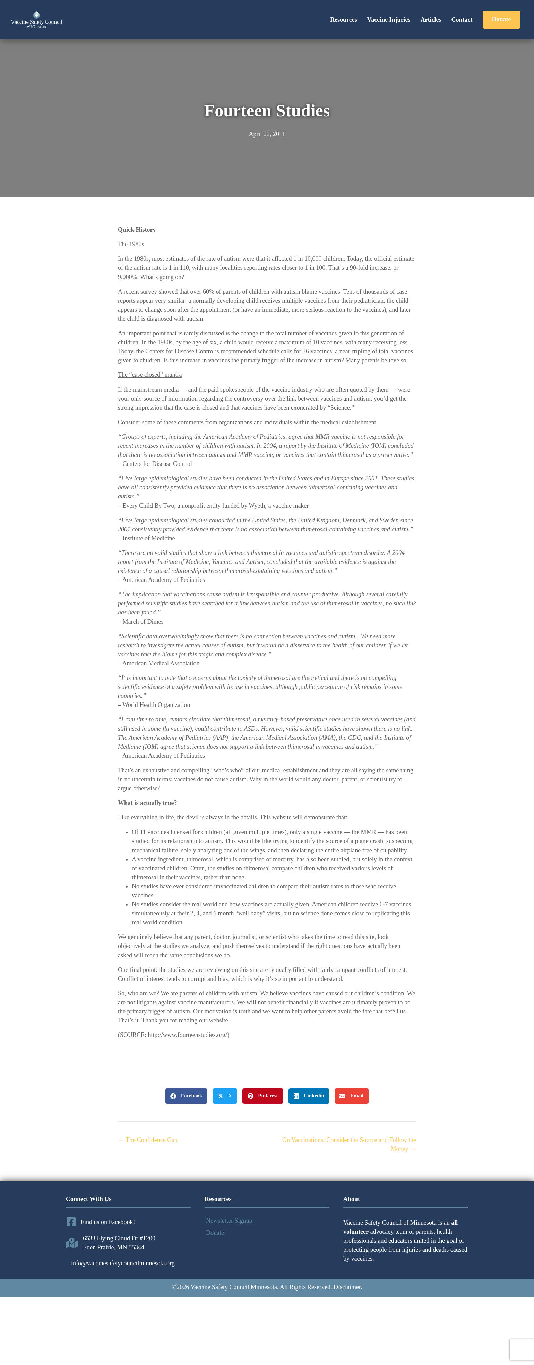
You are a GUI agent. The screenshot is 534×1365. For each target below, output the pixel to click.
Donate (215, 1232)
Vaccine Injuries (389, 19)
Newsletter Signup (229, 1220)
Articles (431, 19)
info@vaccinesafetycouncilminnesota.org (123, 1263)
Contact (462, 19)
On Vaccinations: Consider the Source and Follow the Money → (349, 1144)
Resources (343, 19)
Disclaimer (347, 1287)
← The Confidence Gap (148, 1139)
